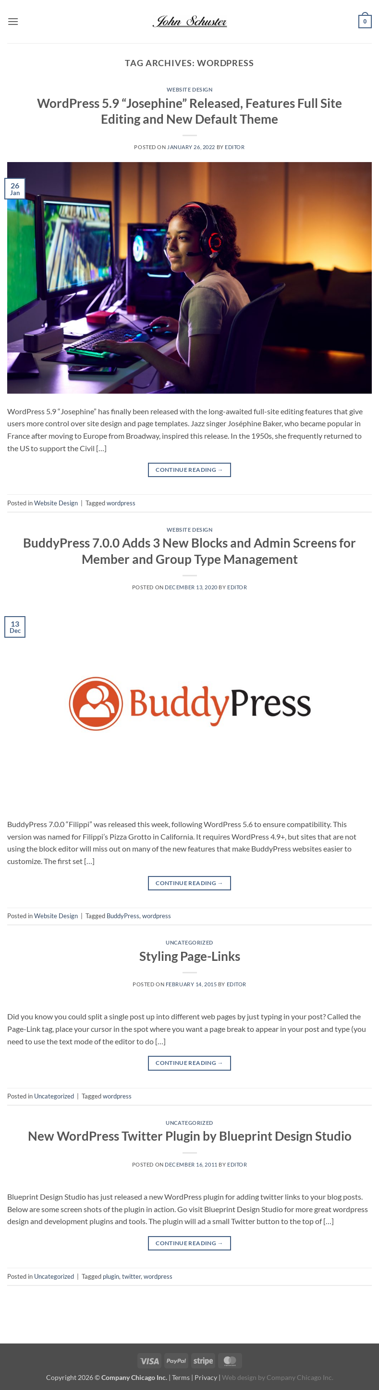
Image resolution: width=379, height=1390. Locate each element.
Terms (181, 1377)
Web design (239, 1377)
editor (235, 147)
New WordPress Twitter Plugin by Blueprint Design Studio (190, 1136)
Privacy (206, 1377)
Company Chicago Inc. (300, 1377)
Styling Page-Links (189, 956)
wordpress (121, 503)
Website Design (190, 89)
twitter (131, 1276)
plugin (111, 1276)
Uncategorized (189, 942)
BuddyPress (123, 916)
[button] (13, 21)
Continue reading (189, 469)
